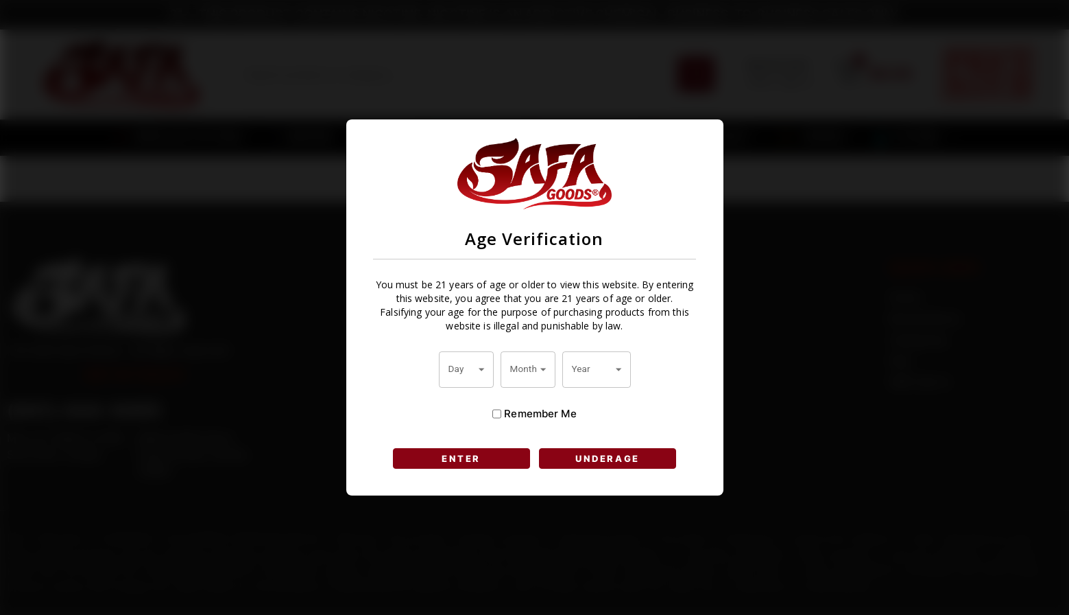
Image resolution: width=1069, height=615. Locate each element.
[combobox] (466, 369)
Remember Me (534, 413)
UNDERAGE (607, 458)
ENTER (461, 458)
